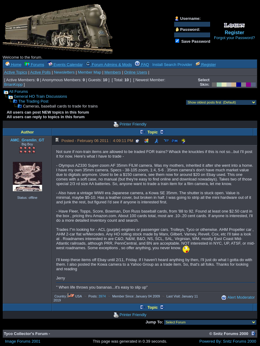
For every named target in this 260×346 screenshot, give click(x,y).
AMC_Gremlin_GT (27, 140)
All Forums (18, 91)
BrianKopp (13, 84)
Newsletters (64, 72)
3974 (102, 296)
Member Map (89, 72)
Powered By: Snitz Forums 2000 (227, 341)
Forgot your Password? (234, 37)
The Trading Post (33, 101)
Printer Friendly (132, 124)
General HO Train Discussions (40, 96)
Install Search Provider (172, 64)
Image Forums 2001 (22, 341)
